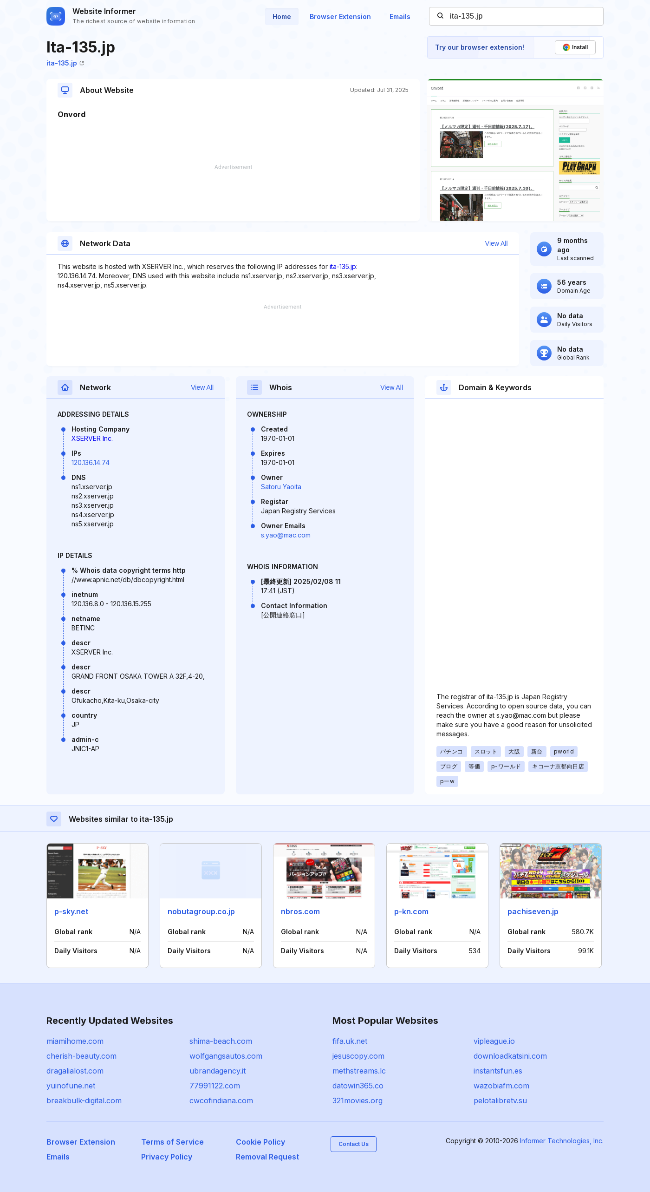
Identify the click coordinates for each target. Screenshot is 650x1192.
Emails (400, 16)
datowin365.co (358, 1085)
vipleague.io (494, 1041)
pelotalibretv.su (500, 1100)
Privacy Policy (166, 1156)
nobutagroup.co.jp (201, 911)
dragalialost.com (75, 1070)
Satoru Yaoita (281, 487)
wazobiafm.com (501, 1085)
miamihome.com (75, 1041)
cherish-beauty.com (81, 1056)
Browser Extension (340, 16)
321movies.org (357, 1100)
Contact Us (353, 1143)
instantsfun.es (498, 1070)
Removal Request (267, 1156)
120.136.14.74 (91, 462)
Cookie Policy (260, 1141)
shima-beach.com (220, 1041)
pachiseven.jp (533, 911)
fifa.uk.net (349, 1041)
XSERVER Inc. (92, 438)
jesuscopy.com (358, 1056)
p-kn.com (411, 911)
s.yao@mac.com (286, 535)
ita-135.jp (65, 63)
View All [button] (496, 243)
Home (282, 16)
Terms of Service (172, 1141)
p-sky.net (71, 911)
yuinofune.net (70, 1085)
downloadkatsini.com (510, 1056)
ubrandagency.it (217, 1070)
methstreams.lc (359, 1070)
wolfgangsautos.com (225, 1056)
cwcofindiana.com (221, 1100)
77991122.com (214, 1085)
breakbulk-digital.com (84, 1100)
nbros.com (300, 911)
